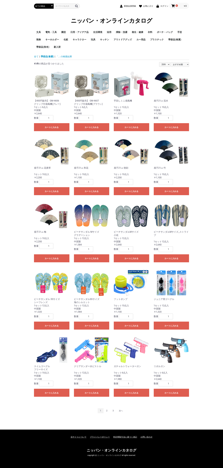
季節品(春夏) (174, 39)
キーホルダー (52, 39)
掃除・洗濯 (121, 32)
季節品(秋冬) (42, 47)
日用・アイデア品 (79, 32)
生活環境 (97, 32)
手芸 (179, 32)
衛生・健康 (137, 32)
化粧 (66, 39)
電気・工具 (51, 32)
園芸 (63, 32)
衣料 (150, 32)
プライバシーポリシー (100, 437)
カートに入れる (52, 127)
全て (36, 56)
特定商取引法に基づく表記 (125, 437)
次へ (121, 411)
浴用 (109, 32)
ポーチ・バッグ (165, 32)
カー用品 (140, 39)
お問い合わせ (146, 437)
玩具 (93, 39)
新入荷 (57, 47)
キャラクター (79, 39)
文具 (38, 32)
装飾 (38, 39)
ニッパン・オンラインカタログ (111, 20)
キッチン (104, 39)
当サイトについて (78, 437)
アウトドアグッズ (123, 39)
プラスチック (157, 39)
